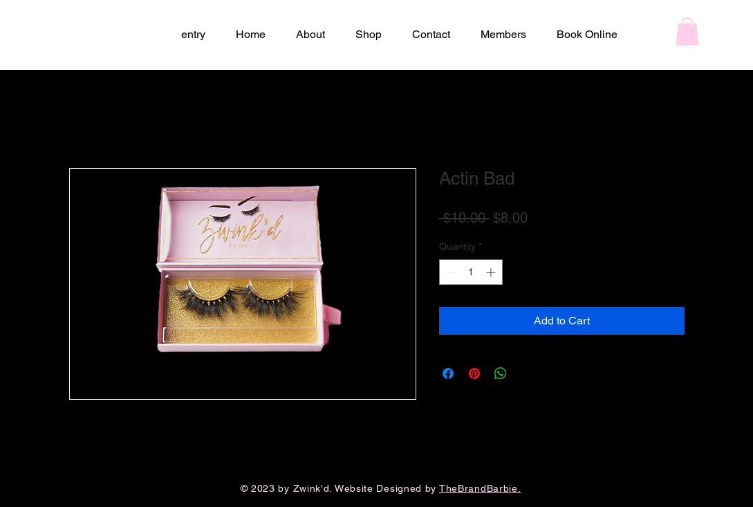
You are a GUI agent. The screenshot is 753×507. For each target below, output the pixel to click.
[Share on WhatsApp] (500, 373)
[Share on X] (527, 373)
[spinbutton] (470, 272)
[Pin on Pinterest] (474, 373)
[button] (687, 31)
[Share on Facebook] (448, 373)
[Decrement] (449, 272)
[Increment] (492, 272)
